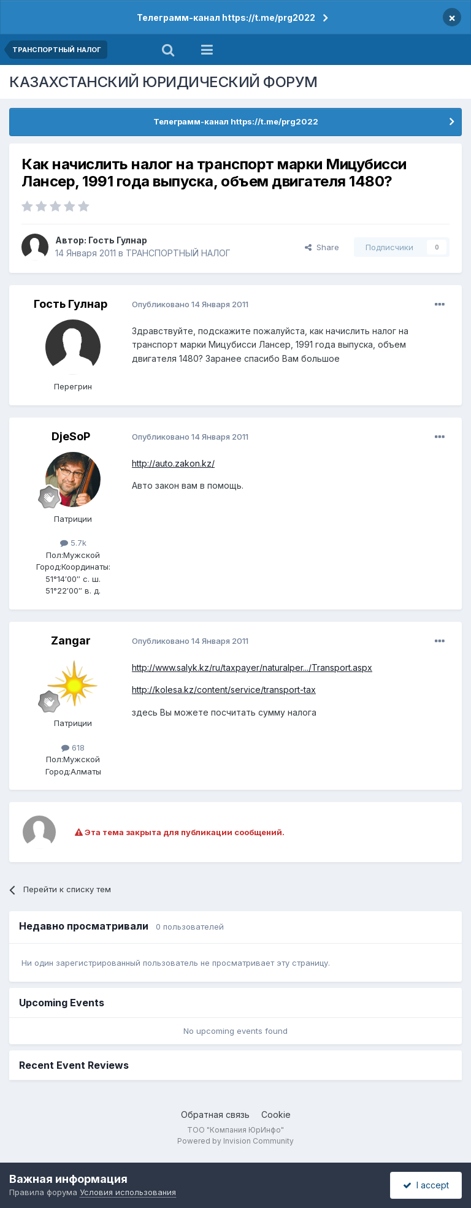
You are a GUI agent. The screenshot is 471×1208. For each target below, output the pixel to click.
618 (73, 747)
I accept (426, 1185)
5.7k (73, 543)
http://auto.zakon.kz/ (173, 463)
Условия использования (128, 1192)
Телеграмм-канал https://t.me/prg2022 (226, 17)
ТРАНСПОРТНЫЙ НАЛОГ (178, 253)
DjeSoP (71, 436)
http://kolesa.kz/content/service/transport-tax (224, 689)
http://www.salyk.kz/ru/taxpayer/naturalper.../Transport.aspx (252, 667)
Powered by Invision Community (235, 1140)
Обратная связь (215, 1114)
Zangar (71, 640)
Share (322, 247)
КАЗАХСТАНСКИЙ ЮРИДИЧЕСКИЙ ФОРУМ (163, 82)
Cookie (276, 1114)
